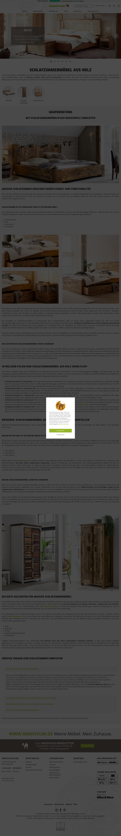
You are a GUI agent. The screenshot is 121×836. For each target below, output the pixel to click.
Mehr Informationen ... (64, 424)
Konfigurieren (60, 434)
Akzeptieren (60, 430)
